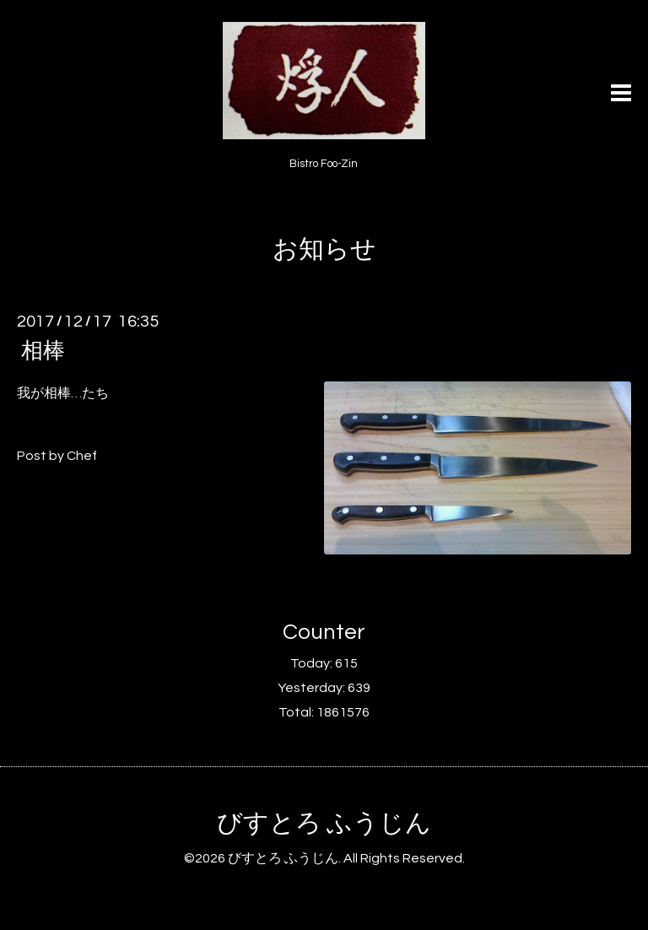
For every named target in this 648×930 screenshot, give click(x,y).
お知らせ (324, 249)
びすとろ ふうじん (324, 823)
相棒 (43, 351)
